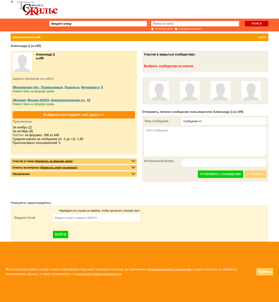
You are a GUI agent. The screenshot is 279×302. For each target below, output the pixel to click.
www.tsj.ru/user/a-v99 (26, 37)
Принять (264, 271)
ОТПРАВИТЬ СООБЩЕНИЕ (220, 174)
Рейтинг (18, 135)
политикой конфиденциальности (98, 274)
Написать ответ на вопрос (58, 167)
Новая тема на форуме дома (33, 91)
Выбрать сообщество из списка (168, 66)
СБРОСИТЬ (255, 174)
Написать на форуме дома (54, 161)
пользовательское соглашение (169, 269)
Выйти (262, 37)
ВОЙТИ (60, 234)
